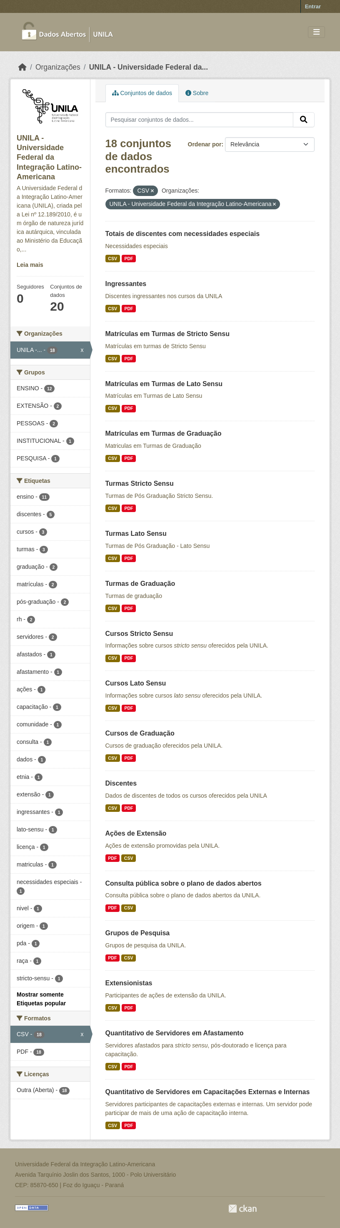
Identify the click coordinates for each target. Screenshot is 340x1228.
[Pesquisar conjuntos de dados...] (199, 119)
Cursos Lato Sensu (135, 683)
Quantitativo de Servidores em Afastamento (174, 1033)
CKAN (242, 1208)
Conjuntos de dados (142, 93)
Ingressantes (126, 283)
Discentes (121, 783)
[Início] (22, 67)
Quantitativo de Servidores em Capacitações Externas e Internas (207, 1091)
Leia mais (30, 264)
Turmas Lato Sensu (136, 533)
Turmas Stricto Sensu (139, 483)
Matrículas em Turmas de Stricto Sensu (167, 333)
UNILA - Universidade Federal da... (148, 67)
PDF (128, 258)
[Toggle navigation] (316, 32)
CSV (112, 258)
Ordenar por (205, 144)
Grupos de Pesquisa (137, 933)
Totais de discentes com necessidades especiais (182, 233)
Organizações (57, 67)
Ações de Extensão (136, 833)
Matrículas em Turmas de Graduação (163, 433)
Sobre (196, 93)
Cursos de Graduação (140, 733)
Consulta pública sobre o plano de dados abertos (183, 883)
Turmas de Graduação (140, 583)
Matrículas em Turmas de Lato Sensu (164, 383)
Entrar (313, 6)
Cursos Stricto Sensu (139, 633)
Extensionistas (128, 983)
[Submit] (304, 119)
